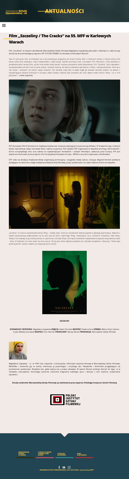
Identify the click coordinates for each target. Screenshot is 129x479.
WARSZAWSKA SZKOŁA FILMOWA (23, 453)
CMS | (37, 470)
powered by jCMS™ (87, 470)
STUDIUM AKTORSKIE (61, 454)
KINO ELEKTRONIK (82, 454)
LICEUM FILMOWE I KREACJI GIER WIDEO (44, 453)
